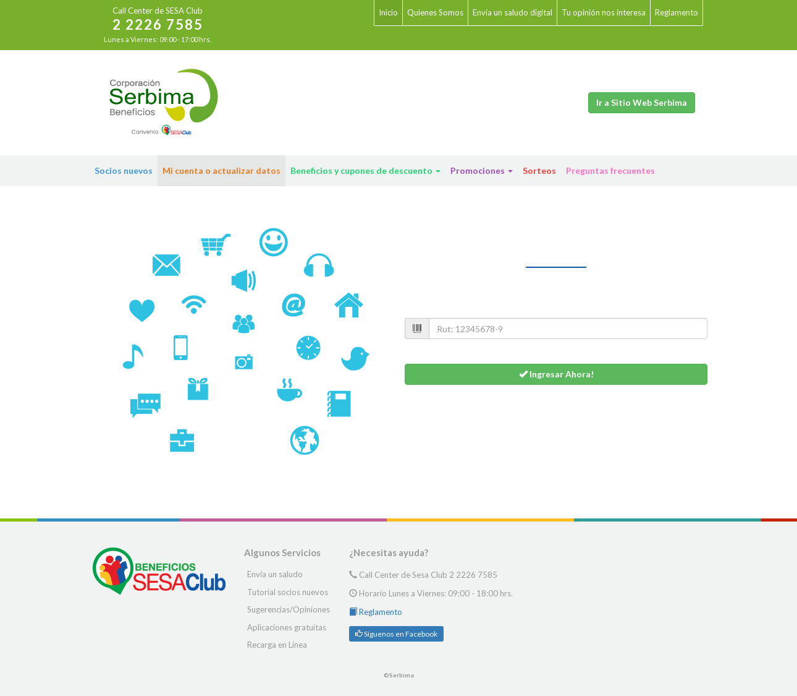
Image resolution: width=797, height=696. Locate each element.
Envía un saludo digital (512, 12)
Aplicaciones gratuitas (286, 627)
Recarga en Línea (277, 645)
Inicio (388, 12)
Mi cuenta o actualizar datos (221, 170)
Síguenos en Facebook (396, 633)
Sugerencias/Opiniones (288, 609)
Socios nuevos (124, 170)
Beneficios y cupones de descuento (365, 170)
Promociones (481, 170)
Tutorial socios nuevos (287, 592)
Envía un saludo (275, 574)
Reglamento (676, 12)
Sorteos (539, 170)
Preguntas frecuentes (610, 170)
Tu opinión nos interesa (604, 12)
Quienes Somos (435, 12)
